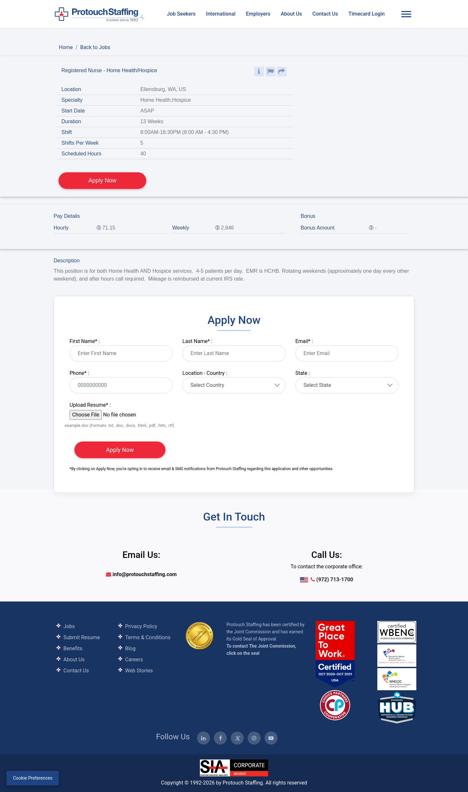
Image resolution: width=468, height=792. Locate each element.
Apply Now (102, 180)
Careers (134, 659)
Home (66, 47)
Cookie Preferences (32, 778)
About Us (291, 14)
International (221, 14)
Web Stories (139, 670)
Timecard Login (366, 14)
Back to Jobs (95, 47)
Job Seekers (181, 14)
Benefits (72, 648)
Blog (130, 648)
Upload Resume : (90, 405)
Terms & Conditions (148, 637)
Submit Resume (81, 637)
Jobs (69, 626)
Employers (258, 14)
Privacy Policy (141, 626)
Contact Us (325, 14)
